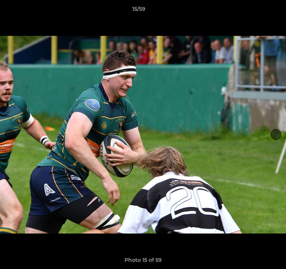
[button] (259, 10)
